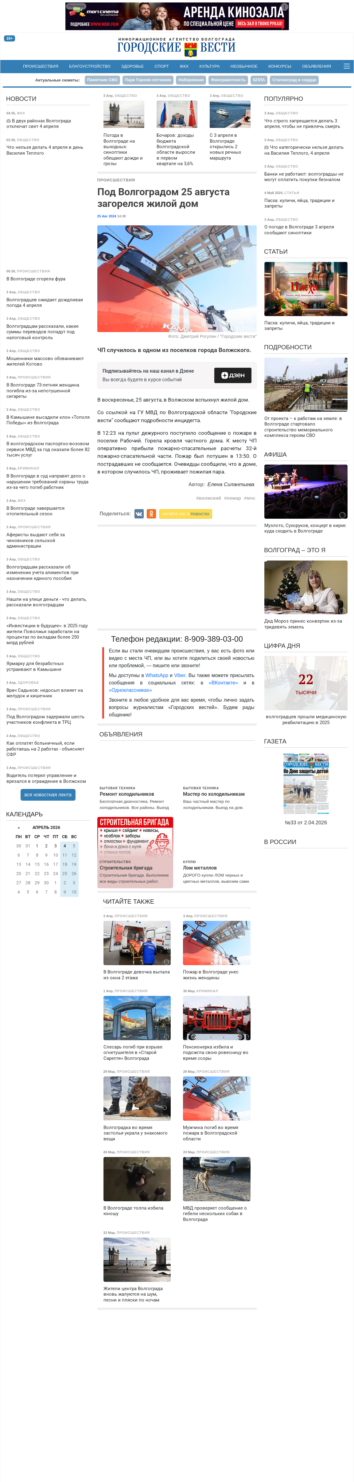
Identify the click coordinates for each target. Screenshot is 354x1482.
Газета (275, 741)
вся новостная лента (48, 794)
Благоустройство (90, 66)
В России (280, 841)
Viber (179, 675)
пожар (234, 498)
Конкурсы (279, 66)
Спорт (162, 66)
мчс (251, 498)
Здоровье (132, 66)
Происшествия (40, 66)
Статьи (276, 251)
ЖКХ (184, 66)
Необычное (244, 66)
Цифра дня (282, 645)
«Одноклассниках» (130, 690)
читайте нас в (185, 513)
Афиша (275, 454)
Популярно (283, 98)
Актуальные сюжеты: (57, 80)
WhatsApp (158, 675)
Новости (21, 98)
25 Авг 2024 (106, 216)
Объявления (316, 66)
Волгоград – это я (294, 550)
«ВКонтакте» (223, 682)
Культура (210, 66)
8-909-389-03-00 (214, 639)
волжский (210, 498)
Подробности (288, 347)
